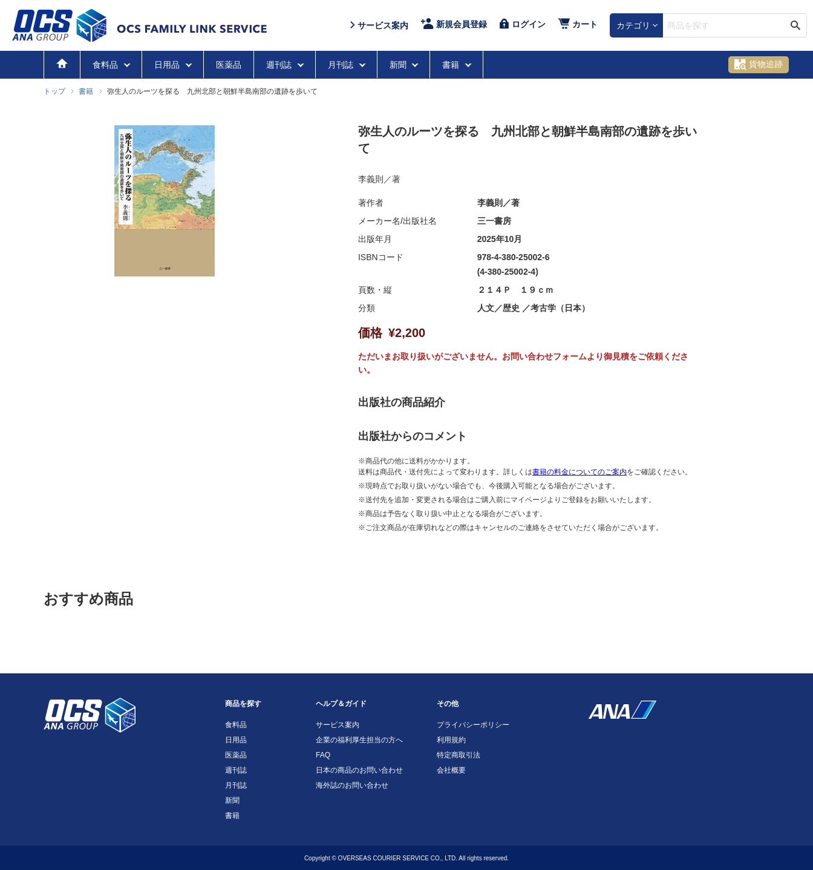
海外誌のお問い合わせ (352, 785)
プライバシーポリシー (473, 725)
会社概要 (451, 770)
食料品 (106, 65)
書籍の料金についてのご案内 (579, 472)
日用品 (168, 65)
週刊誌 (280, 65)
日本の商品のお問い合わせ (359, 770)
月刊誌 (342, 65)
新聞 (399, 65)
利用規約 (451, 740)
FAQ (323, 755)
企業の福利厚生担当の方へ (359, 740)
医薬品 (228, 65)
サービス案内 (337, 725)
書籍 (452, 65)
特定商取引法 (458, 755)
